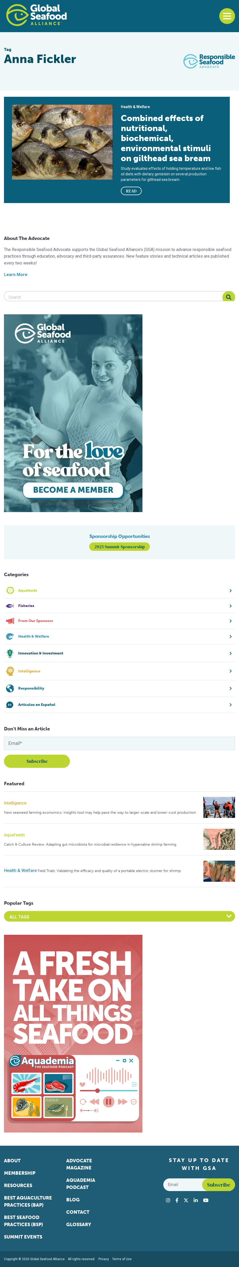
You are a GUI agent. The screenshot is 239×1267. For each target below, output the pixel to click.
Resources (18, 1185)
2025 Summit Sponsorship (119, 547)
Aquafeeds (14, 834)
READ (131, 191)
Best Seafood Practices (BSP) (23, 1221)
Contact (77, 1212)
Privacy (103, 1259)
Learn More (15, 274)
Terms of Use (122, 1259)
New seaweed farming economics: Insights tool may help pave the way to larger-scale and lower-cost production (100, 813)
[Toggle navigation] (227, 16)
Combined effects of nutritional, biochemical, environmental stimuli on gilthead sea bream (166, 138)
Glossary (78, 1224)
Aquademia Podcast (80, 1183)
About (12, 1161)
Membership (19, 1173)
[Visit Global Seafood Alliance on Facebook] (177, 1200)
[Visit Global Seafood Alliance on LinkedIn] (195, 1200)
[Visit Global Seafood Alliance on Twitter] (186, 1200)
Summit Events (23, 1237)
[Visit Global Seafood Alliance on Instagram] (168, 1200)
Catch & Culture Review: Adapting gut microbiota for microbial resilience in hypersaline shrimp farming (90, 844)
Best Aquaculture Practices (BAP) (28, 1201)
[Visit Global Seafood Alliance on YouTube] (205, 1200)
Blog (73, 1200)
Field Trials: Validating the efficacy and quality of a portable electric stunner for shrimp (109, 871)
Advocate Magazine (79, 1164)
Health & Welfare (20, 870)
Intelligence (15, 803)
